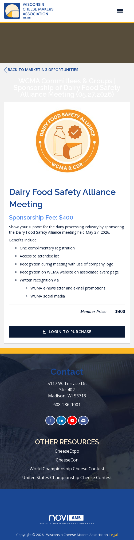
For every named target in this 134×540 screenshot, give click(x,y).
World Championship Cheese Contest (67, 469)
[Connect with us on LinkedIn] (61, 420)
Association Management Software (67, 520)
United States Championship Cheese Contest (67, 477)
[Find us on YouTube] (72, 420)
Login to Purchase (67, 331)
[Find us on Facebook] (50, 420)
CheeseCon (67, 460)
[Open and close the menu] (91, 10)
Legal (113, 535)
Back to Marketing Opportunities (41, 69)
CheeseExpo (67, 451)
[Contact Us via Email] (83, 420)
